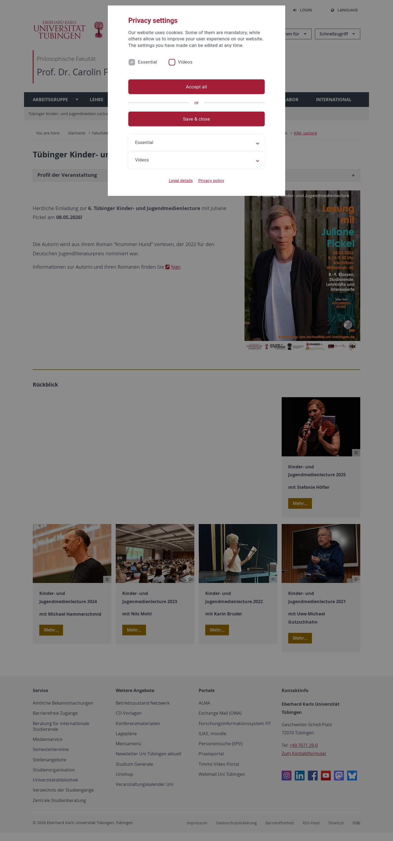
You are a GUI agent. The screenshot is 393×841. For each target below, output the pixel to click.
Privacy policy (211, 180)
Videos (185, 62)
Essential (147, 62)
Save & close (196, 119)
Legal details (181, 180)
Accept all (196, 86)
